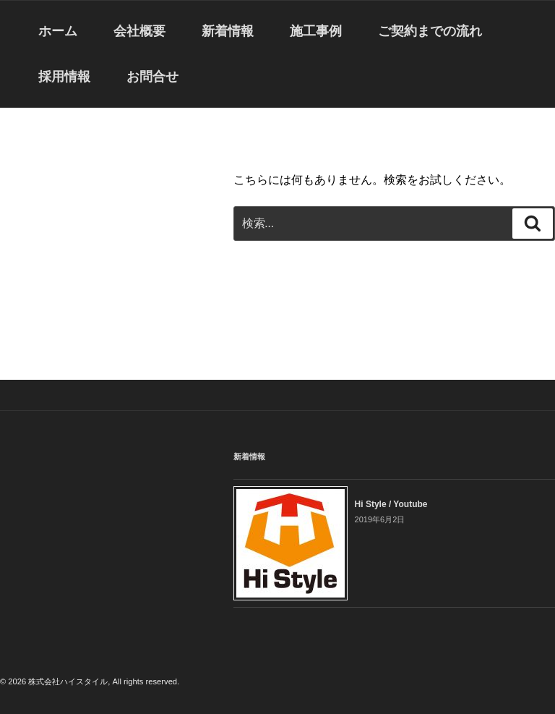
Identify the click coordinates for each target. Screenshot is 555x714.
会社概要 (139, 31)
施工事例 (316, 31)
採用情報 (64, 76)
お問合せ (152, 76)
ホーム (57, 31)
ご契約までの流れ (430, 31)
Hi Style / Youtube (391, 504)
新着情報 (228, 31)
